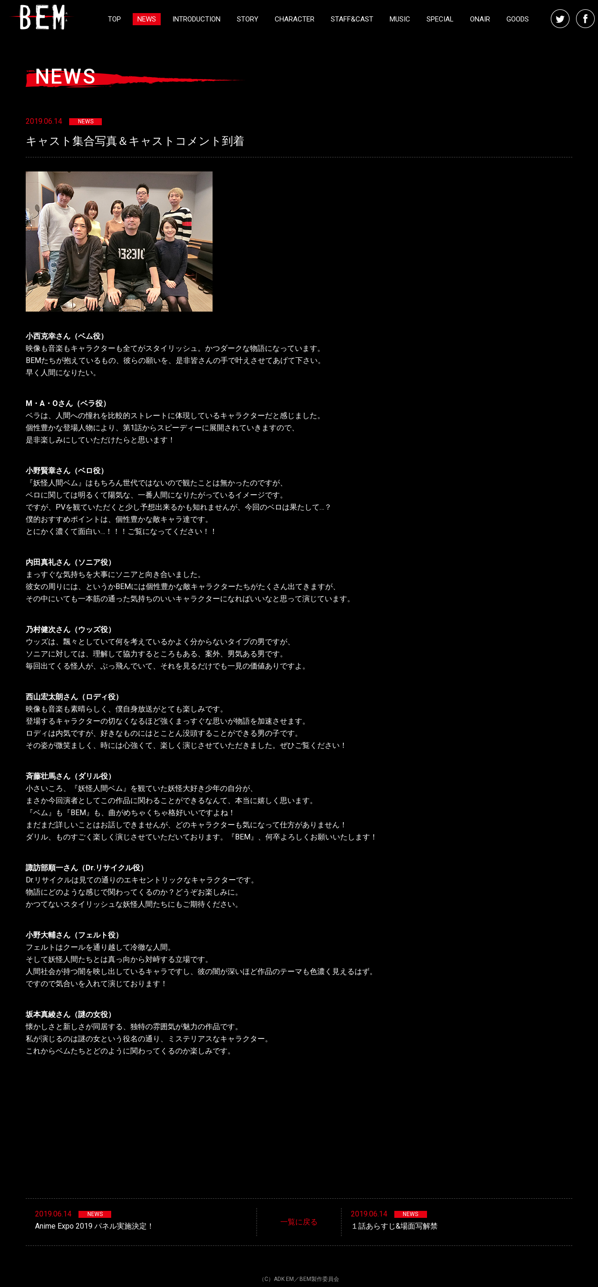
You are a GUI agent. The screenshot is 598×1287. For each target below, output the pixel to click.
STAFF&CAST (352, 19)
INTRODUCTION (196, 19)
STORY (247, 19)
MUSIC (400, 19)
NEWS (146, 19)
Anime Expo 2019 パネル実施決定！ (94, 1226)
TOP (114, 19)
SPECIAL (440, 19)
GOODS (517, 19)
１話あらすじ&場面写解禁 (394, 1226)
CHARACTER (294, 19)
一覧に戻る (299, 1221)
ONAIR (480, 19)
